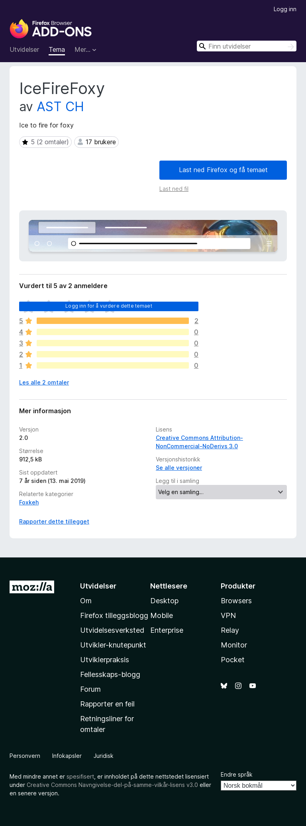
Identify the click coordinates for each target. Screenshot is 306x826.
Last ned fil (173, 188)
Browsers (236, 600)
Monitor (234, 645)
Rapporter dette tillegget (54, 521)
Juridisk (104, 755)
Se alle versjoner (179, 467)
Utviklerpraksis (104, 659)
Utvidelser (24, 49)
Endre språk (237, 774)
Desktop (164, 600)
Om (86, 600)
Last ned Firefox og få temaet (223, 170)
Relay (230, 630)
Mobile (161, 615)
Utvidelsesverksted (112, 630)
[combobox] (246, 46)
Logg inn (285, 9)
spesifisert (80, 776)
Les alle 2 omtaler (44, 382)
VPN (228, 615)
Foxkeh (29, 502)
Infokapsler (67, 755)
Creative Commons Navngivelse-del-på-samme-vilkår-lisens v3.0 (112, 784)
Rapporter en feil (107, 704)
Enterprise (166, 630)
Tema (57, 49)
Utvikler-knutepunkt (113, 645)
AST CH (60, 106)
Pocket (233, 659)
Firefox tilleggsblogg (114, 615)
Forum (90, 689)
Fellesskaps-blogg (110, 674)
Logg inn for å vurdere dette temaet (108, 306)
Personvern (25, 755)
